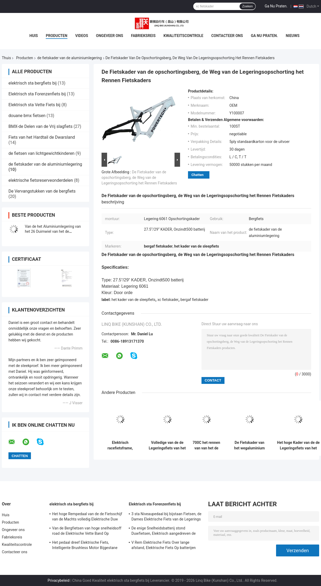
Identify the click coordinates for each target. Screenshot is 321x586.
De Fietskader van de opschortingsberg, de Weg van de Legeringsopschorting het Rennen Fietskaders (139, 177)
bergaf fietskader (194, 299)
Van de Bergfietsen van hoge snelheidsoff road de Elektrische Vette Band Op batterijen (86, 531)
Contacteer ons (227, 36)
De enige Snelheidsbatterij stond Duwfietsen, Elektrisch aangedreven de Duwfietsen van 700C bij (163, 531)
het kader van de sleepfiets (133, 299)
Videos (81, 36)
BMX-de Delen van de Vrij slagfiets (40, 126)
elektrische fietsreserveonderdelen (40, 180)
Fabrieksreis (143, 36)
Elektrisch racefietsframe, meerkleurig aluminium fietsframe (120, 445)
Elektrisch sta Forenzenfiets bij (37, 93)
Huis (33, 36)
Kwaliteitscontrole (183, 36)
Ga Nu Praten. (276, 6)
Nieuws (293, 36)
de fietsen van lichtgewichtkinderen (41, 153)
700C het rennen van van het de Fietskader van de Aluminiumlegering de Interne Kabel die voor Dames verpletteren (206, 445)
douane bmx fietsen (26, 115)
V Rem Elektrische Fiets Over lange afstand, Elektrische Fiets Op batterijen (163, 545)
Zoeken (247, 6)
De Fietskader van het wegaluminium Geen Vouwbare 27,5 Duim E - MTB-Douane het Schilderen (249, 445)
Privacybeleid (59, 580)
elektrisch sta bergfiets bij (32, 83)
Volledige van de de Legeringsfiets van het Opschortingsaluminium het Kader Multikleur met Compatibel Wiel (167, 445)
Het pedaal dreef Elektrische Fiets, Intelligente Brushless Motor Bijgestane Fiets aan (84, 545)
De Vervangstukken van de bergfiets (42, 191)
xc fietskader (167, 299)
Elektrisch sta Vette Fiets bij (34, 104)
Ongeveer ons (109, 36)
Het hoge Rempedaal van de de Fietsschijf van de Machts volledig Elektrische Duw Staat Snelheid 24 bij (87, 517)
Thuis (6, 58)
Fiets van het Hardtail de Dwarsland (41, 137)
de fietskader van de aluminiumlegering (69, 58)
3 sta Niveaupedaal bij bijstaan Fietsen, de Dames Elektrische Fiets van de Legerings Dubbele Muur (166, 517)
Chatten (197, 175)
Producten (56, 36)
